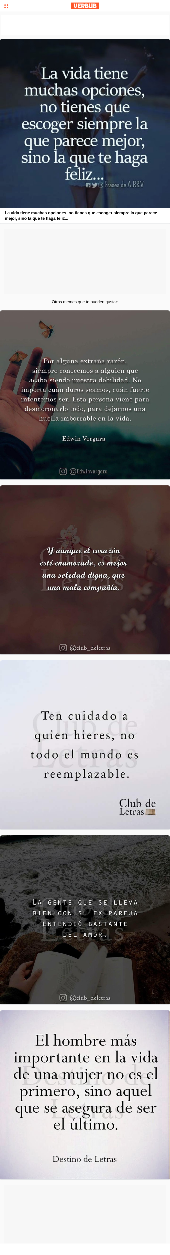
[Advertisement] (85, 261)
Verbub (85, 6)
